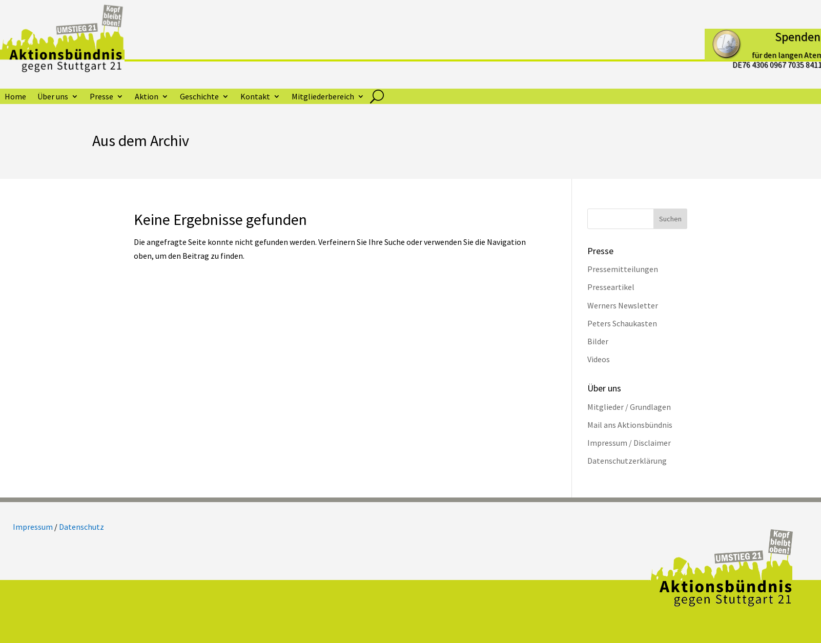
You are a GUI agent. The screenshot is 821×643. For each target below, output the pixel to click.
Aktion (146, 97)
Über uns (52, 97)
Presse (101, 97)
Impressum (33, 527)
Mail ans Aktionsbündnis (629, 425)
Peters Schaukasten (622, 323)
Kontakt (255, 97)
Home (15, 97)
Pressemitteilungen (622, 269)
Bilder (597, 341)
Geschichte (199, 97)
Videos (598, 359)
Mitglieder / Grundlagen (629, 407)
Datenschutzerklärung (627, 460)
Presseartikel (610, 287)
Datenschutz (81, 527)
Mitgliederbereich (323, 97)
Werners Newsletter (622, 305)
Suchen (670, 218)
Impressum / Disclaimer (629, 443)
